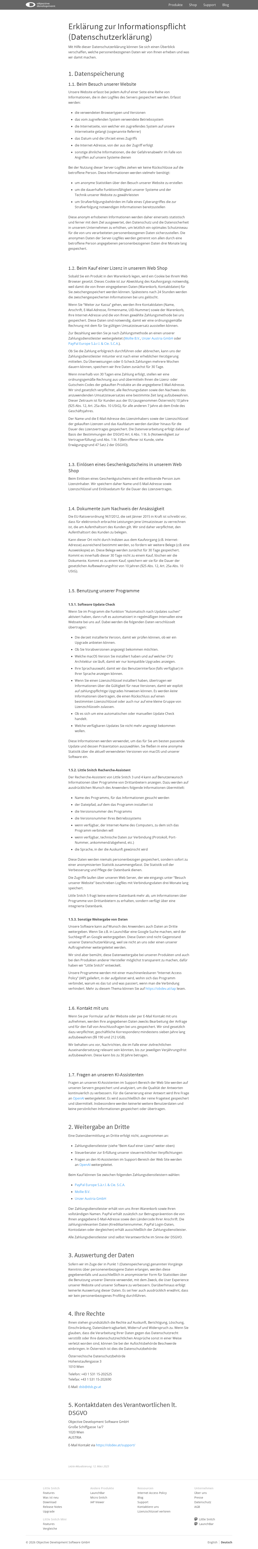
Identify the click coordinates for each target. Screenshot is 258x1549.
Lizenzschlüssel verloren (154, 1511)
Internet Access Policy (152, 1493)
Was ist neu (51, 1497)
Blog (225, 5)
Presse (198, 1497)
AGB (197, 1507)
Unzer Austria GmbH (157, 338)
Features (49, 1493)
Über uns (200, 1493)
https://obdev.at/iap (161, 988)
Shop (193, 5)
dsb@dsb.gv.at (90, 1387)
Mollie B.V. (132, 338)
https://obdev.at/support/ (115, 1445)
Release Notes (52, 1507)
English (212, 1542)
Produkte (176, 5)
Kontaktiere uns (148, 1507)
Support (209, 5)
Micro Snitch (98, 1497)
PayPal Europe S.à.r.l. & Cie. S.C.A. (93, 343)
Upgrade (49, 1511)
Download (49, 1502)
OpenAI (78, 1098)
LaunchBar (97, 1493)
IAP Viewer (97, 1502)
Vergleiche (50, 1528)
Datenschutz (202, 1502)
